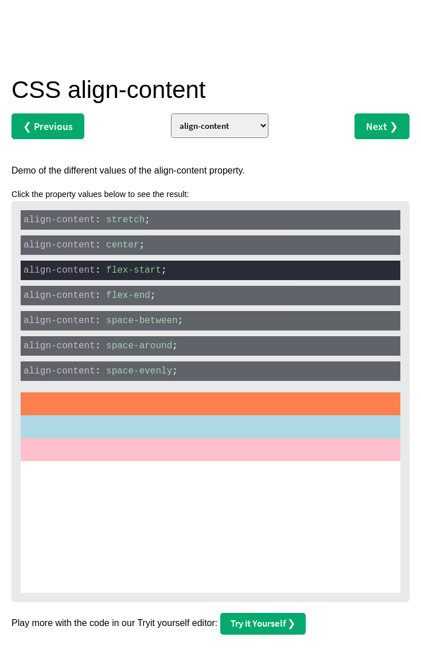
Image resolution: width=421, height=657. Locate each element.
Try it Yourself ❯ (263, 623)
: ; (87, 220)
